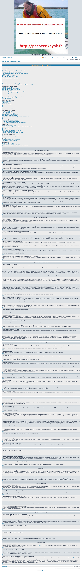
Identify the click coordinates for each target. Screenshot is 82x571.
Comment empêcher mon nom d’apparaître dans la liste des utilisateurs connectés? (17, 70)
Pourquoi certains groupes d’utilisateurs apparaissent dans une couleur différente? (17, 116)
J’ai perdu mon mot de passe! (7, 71)
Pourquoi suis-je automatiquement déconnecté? (10, 69)
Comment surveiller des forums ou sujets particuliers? (11, 136)
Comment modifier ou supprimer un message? (10, 88)
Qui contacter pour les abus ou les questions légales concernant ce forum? (15, 145)
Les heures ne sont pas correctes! (8, 80)
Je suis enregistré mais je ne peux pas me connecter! (11, 72)
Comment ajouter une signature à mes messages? (11, 89)
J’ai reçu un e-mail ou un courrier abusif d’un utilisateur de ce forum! (14, 122)
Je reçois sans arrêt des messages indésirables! (10, 121)
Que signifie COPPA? (6, 74)
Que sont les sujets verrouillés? (7, 107)
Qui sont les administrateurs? (7, 111)
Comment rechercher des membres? (8, 131)
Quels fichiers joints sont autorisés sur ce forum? (11, 139)
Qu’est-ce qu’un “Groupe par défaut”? (9, 117)
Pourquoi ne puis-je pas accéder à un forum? (10, 93)
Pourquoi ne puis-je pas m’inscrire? (8, 75)
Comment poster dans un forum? (8, 87)
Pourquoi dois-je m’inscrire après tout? (9, 68)
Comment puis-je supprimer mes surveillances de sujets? (12, 137)
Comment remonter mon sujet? (7, 98)
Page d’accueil (60, 57)
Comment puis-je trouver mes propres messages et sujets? (12, 132)
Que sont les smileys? (6, 103)
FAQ (73, 57)
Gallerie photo (67, 57)
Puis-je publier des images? (7, 104)
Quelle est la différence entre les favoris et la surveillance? (12, 135)
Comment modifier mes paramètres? (8, 79)
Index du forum (4, 566)
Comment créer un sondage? (7, 90)
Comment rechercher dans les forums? (9, 128)
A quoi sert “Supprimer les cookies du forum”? (10, 76)
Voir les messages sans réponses (7, 61)
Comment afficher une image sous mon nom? (10, 82)
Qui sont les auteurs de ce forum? (8, 143)
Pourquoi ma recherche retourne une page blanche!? (11, 130)
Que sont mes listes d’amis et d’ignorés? (9, 125)
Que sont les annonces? (6, 106)
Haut (3, 155)
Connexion (4, 57)
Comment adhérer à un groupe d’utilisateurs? (10, 114)
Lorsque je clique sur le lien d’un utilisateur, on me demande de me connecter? (17, 84)
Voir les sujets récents (17, 61)
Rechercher (77, 57)
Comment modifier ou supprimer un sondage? (10, 92)
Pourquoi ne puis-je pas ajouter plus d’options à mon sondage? (13, 91)
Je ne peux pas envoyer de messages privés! (10, 120)
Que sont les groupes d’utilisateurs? (8, 113)
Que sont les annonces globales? (8, 105)
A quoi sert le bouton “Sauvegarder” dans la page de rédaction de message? (15, 96)
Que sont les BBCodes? (6, 101)
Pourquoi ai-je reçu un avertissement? (9, 94)
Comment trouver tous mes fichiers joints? (9, 140)
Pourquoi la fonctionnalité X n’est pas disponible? (11, 144)
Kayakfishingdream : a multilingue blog (49, 57)
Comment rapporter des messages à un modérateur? (11, 95)
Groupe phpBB (40, 545)
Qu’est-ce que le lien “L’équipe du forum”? (9, 118)
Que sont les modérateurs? (7, 112)
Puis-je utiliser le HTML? (6, 102)
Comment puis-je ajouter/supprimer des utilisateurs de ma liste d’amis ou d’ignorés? (17, 126)
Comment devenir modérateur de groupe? (9, 115)
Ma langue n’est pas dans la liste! (8, 81)
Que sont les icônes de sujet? (7, 108)
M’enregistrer (9, 57)
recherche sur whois (74, 557)
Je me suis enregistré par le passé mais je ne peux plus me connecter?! (15, 73)
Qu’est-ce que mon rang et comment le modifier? (11, 83)
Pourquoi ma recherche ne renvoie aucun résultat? (11, 129)
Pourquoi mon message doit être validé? (9, 97)
